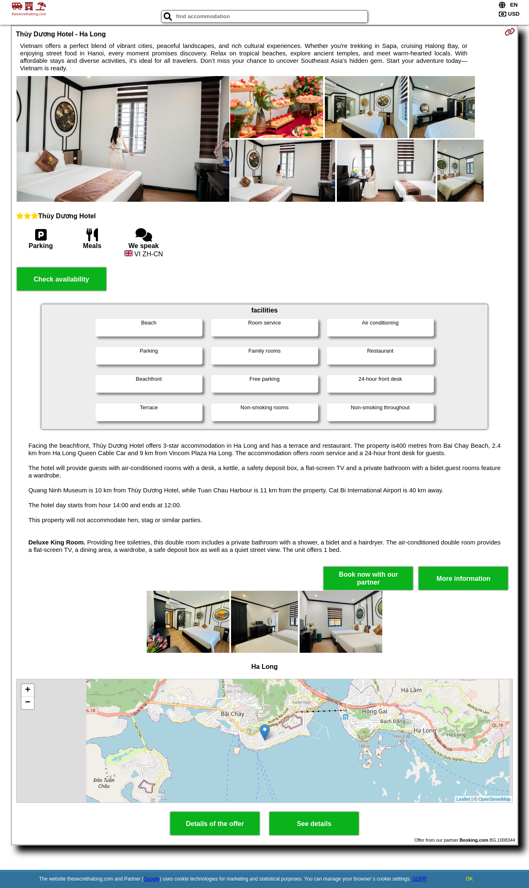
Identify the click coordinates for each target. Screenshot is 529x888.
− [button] (27, 703)
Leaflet (463, 799)
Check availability (61, 279)
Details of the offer (215, 823)
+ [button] (27, 690)
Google (151, 879)
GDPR (419, 879)
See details (314, 823)
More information (463, 578)
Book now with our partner (368, 578)
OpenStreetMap (495, 799)
